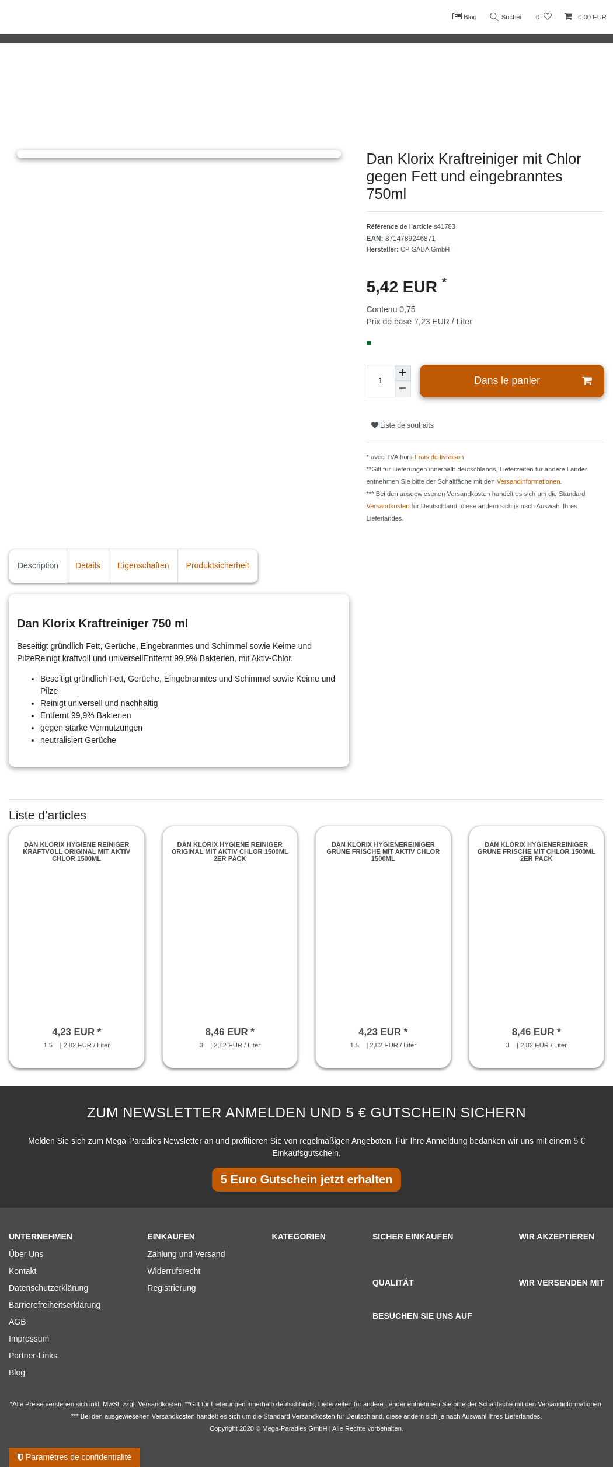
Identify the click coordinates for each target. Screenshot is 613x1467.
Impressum (29, 1338)
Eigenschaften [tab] (143, 565)
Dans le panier (532, 380)
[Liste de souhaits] (544, 17)
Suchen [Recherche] (506, 17)
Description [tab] (38, 565)
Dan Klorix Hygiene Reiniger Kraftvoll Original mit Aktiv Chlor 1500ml (76, 851)
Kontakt (22, 1271)
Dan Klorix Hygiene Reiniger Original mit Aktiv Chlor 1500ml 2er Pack (230, 851)
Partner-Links (33, 1355)
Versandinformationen (528, 481)
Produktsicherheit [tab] (217, 565)
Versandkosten (388, 505)
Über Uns (26, 1254)
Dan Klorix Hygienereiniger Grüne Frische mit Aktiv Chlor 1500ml (383, 851)
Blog (463, 16)
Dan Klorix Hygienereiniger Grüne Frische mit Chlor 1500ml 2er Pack (536, 851)
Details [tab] (87, 565)
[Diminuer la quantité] (403, 389)
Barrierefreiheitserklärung (54, 1304)
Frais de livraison (439, 456)
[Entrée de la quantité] (381, 381)
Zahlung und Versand (186, 1254)
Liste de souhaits (402, 425)
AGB (17, 1321)
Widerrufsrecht (173, 1271)
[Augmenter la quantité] (403, 373)
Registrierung (171, 1288)
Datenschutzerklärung (48, 1288)
